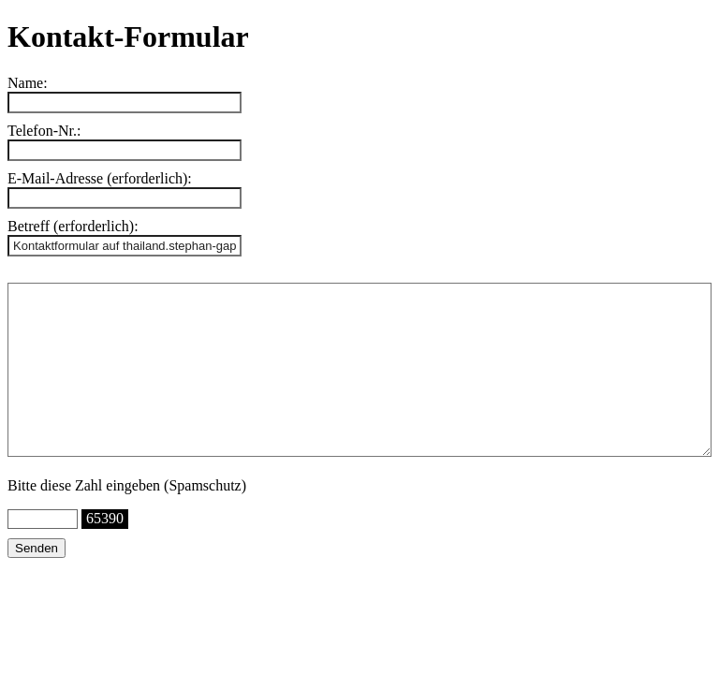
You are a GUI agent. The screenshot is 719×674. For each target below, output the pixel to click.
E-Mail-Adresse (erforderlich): (99, 178)
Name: (27, 83)
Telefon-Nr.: (44, 131)
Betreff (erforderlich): (73, 226)
